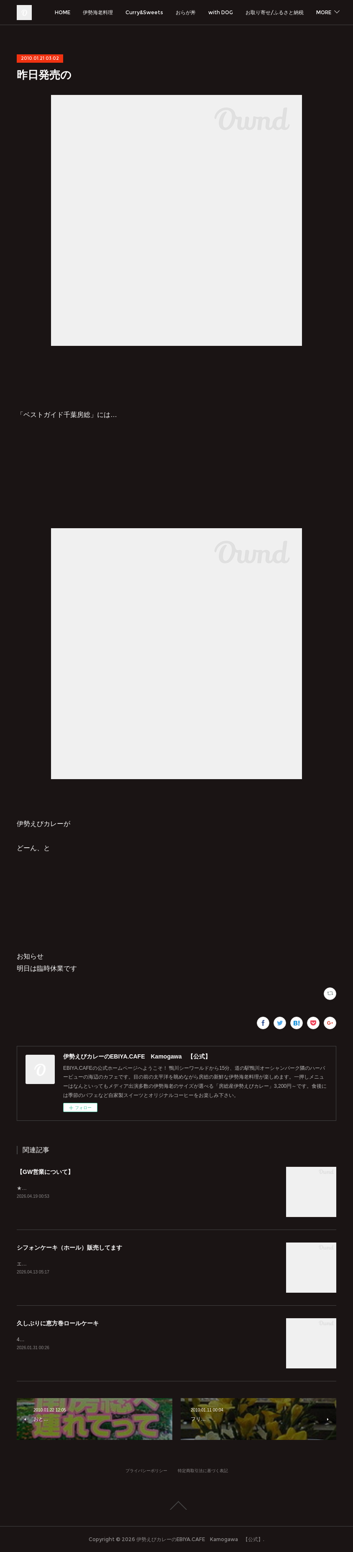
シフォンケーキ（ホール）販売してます (69, 1247)
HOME (130, 12)
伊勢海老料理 (166, 12)
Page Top (176, 1505)
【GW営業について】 (45, 1171)
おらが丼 (254, 12)
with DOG (288, 12)
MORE (321, 12)
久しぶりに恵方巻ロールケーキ (58, 1323)
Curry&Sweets (212, 12)
